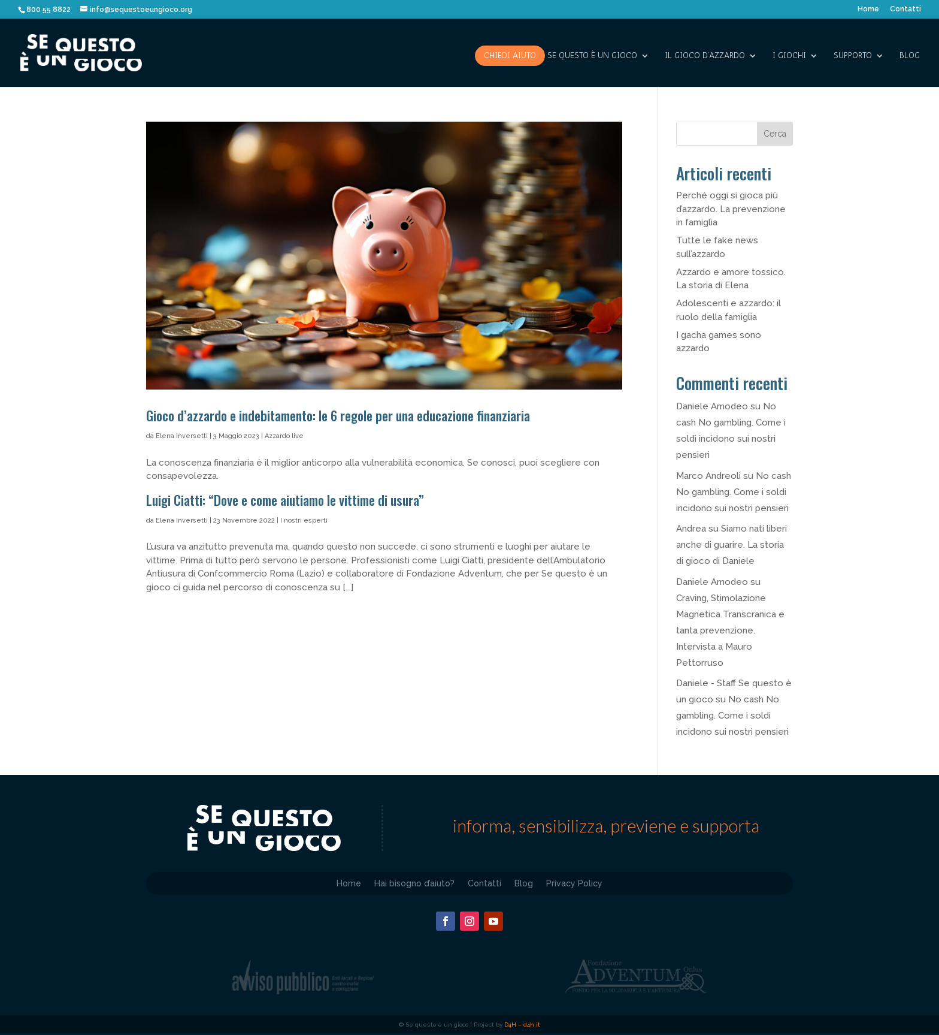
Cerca (775, 133)
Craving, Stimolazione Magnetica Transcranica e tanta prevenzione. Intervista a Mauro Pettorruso (730, 630)
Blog (909, 56)
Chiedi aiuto (510, 55)
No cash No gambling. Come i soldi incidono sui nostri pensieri (733, 492)
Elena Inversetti (182, 436)
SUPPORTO (853, 56)
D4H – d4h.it (522, 1024)
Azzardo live (284, 436)
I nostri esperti (304, 520)
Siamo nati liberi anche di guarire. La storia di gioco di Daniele (731, 544)
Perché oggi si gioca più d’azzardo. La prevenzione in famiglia (731, 209)
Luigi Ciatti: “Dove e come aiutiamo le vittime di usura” (286, 500)
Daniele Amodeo (712, 406)
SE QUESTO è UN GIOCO (592, 56)
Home (868, 9)
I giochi (789, 56)
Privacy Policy (574, 883)
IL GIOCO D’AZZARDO (705, 56)
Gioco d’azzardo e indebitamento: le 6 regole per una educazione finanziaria (338, 415)
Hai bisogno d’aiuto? (414, 883)
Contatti (905, 9)
